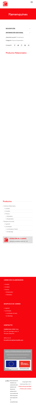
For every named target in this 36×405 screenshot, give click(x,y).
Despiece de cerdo (9, 221)
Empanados (10, 219)
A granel (7, 224)
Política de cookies (25, 388)
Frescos (7, 214)
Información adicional (14, 33)
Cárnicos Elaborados (10, 206)
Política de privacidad (25, 386)
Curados (7, 211)
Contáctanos (20, 37)
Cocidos (7, 208)
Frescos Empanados (17, 40)
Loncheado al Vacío (12, 229)
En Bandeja (10, 232)
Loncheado (8, 227)
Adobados (10, 216)
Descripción (10, 29)
